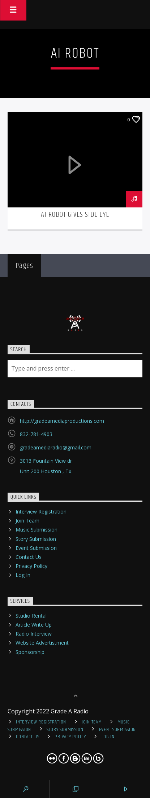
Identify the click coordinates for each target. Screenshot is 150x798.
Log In (23, 574)
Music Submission (36, 529)
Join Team (27, 520)
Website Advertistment (42, 642)
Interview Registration (41, 511)
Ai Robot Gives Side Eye (75, 214)
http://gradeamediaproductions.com (62, 420)
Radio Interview (34, 633)
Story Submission (36, 538)
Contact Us (29, 556)
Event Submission (36, 547)
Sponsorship (30, 652)
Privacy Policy (31, 565)
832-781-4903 (36, 434)
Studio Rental (31, 615)
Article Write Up (34, 624)
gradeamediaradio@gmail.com (55, 447)
